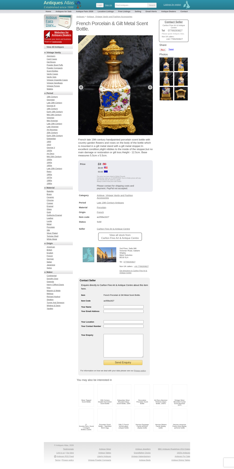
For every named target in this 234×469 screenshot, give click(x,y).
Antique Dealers (168, 11)
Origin (50, 243)
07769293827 (130, 262)
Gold (49, 212)
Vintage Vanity (54, 52)
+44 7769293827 (141, 266)
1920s (49, 150)
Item (83, 295)
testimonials (57, 42)
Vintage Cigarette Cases (57, 80)
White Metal (52, 239)
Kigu (49, 287)
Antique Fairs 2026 (84, 11)
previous (80, 87)
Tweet (171, 49)
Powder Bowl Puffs (55, 65)
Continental (52, 276)
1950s (49, 165)
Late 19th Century (54, 124)
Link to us (60, 457)
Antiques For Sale (182, 461)
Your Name (86, 307)
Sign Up (108, 5)
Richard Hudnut (53, 296)
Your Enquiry (87, 335)
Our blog (70, 457)
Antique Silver (105, 453)
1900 (49, 141)
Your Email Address (90, 311)
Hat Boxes (51, 62)
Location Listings (106, 11)
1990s (49, 183)
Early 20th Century (55, 135)
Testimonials (68, 453)
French (100, 212)
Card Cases (52, 59)
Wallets (50, 89)
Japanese (51, 265)
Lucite (49, 221)
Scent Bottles (52, 71)
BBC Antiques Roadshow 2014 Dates (174, 453)
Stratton (50, 299)
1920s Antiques (183, 457)
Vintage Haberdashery (141, 461)
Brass (49, 194)
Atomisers (51, 56)
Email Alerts (151, 11)
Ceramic (50, 197)
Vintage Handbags (55, 83)
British (49, 250)
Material (50, 188)
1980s (49, 180)
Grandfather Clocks (142, 457)
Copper (50, 203)
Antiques (59, 2)
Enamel (50, 206)
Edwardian (51, 138)
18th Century (52, 97)
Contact (184, 11)
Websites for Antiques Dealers (61, 33)
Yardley (50, 308)
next (150, 87)
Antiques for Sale (63, 11)
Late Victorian (53, 127)
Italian (49, 262)
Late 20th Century (54, 168)
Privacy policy (140, 375)
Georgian (51, 100)
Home (48, 11)
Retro (49, 171)
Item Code (86, 301)
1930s (49, 159)
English (50, 253)
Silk (48, 230)
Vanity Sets (51, 77)
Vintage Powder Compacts (99, 464)
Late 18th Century (54, 103)
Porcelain (101, 207)
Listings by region (172, 4)
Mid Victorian (52, 121)
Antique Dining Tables (180, 464)
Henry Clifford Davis (55, 284)
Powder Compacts (55, 68)
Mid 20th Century (54, 156)
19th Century (52, 109)
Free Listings (124, 11)
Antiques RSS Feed (65, 461)
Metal (49, 224)
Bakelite (50, 191)
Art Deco (50, 153)
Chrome (50, 200)
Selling (138, 11)
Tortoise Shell (52, 236)
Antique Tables (104, 457)
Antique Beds (145, 464)
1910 (49, 144)
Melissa (50, 293)
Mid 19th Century (54, 115)
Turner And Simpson (55, 302)
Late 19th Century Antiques (110, 202)
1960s (49, 174)
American (51, 247)
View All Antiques (55, 47)
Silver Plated (52, 233)
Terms (57, 464)
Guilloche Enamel (54, 215)
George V (51, 147)
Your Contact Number (91, 326)
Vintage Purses (53, 86)
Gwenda (50, 282)
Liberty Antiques (104, 461)
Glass (49, 209)
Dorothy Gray (52, 279)
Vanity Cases (52, 74)
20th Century (52, 132)
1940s (49, 162)
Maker (50, 272)
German (50, 259)
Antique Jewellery (143, 453)
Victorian (50, 118)
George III (51, 106)
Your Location (87, 322)
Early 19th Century (55, 112)
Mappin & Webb (53, 290)
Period (50, 93)
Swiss (49, 268)
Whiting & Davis (53, 305)
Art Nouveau (52, 130)
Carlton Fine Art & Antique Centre (113, 229)
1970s (49, 177)
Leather (50, 218)
